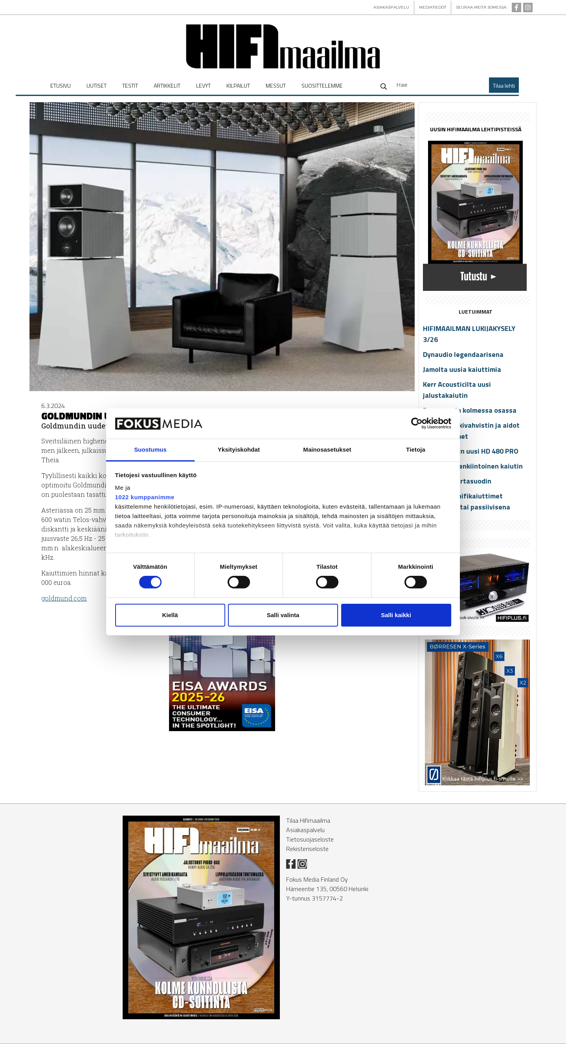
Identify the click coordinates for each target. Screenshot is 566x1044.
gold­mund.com (64, 598)
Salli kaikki (396, 615)
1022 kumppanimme (145, 497)
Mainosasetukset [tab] (327, 449)
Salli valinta (283, 615)
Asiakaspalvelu (305, 829)
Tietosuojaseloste (310, 839)
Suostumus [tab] (150, 449)
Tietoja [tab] (415, 449)
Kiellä (170, 615)
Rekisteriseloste (307, 848)
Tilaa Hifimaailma (308, 820)
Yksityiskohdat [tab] (239, 449)
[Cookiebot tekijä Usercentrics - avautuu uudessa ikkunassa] (416, 423)
